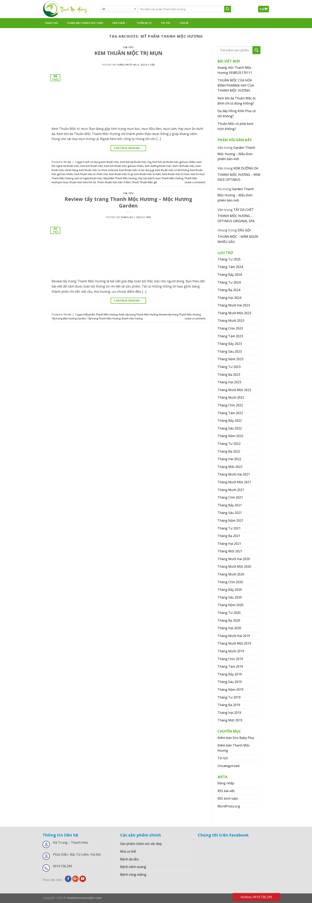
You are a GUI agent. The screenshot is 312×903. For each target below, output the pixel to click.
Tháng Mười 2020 (230, 574)
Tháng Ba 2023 (228, 374)
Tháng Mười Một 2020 (234, 566)
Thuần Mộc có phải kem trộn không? (235, 126)
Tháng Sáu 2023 (229, 351)
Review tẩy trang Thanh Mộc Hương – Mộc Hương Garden (128, 202)
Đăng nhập (225, 783)
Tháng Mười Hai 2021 (233, 474)
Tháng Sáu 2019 (229, 682)
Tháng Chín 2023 (230, 328)
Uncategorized (228, 766)
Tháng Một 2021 (229, 551)
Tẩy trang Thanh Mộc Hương (103, 318)
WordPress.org (228, 806)
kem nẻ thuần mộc (184, 166)
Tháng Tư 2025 (229, 259)
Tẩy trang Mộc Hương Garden (69, 318)
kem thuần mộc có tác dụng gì (136, 170)
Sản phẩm (120, 23)
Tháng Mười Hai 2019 (233, 636)
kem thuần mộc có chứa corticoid (98, 170)
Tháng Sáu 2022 (229, 428)
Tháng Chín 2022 (230, 405)
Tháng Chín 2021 (230, 497)
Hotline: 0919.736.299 (256, 897)
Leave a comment (195, 182)
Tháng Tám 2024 (230, 267)
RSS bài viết (226, 791)
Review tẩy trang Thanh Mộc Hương (180, 314)
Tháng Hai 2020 (229, 628)
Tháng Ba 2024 (228, 290)
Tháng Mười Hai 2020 (233, 559)
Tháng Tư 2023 (229, 367)
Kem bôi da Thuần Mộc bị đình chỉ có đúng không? (236, 101)
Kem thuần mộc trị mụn (175, 174)
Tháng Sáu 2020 (229, 597)
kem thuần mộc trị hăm (147, 174)
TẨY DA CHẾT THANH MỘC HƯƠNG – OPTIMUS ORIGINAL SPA (235, 215)
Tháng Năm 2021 (230, 520)
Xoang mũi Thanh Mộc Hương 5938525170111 (234, 70)
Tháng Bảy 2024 (229, 274)
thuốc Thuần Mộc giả (145, 182)
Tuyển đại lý (144, 23)
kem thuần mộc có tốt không (172, 170)
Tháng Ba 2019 (228, 705)
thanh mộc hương (132, 318)
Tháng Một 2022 (229, 467)
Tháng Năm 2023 (230, 359)
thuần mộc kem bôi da (83, 182)
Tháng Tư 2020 (229, 612)
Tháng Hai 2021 (229, 543)
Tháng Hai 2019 (229, 712)
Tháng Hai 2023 (229, 382)
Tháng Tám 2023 (230, 336)
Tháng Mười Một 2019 (234, 643)
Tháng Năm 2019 (230, 689)
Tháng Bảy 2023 (229, 343)
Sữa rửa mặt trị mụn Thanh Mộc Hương (160, 178)
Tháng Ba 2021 (228, 536)
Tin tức (166, 23)
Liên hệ (183, 23)
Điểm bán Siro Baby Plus (235, 738)
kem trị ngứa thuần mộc (88, 178)
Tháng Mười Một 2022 (234, 390)
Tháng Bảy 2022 (229, 420)
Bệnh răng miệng (133, 874)
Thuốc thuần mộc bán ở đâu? (114, 182)
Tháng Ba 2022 (228, 451)
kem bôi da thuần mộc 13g (135, 162)
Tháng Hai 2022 (229, 459)
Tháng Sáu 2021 (229, 513)
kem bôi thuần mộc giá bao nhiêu (124, 166)
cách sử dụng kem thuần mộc (101, 162)
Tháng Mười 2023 (230, 320)
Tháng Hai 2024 (229, 297)
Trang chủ (51, 23)
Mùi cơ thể (128, 851)
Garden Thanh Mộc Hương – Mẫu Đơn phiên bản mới (236, 153)
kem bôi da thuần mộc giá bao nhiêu (173, 162)
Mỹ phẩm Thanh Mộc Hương (119, 178)
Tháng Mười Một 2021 (234, 482)
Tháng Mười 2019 (230, 651)
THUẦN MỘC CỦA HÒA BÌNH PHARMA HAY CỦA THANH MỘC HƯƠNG (235, 85)
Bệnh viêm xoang (133, 867)
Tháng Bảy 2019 (229, 674)
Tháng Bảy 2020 (229, 589)
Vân (152, 64)
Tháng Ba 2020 (228, 620)
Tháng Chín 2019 (230, 659)
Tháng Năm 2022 (230, 436)
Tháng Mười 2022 (230, 397)
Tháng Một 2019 (229, 720)
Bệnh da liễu (129, 859)
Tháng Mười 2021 (230, 490)
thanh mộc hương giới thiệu (85, 23)
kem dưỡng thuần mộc (158, 166)
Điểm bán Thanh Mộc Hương (233, 748)
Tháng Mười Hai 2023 (233, 305)
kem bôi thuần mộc (91, 166)
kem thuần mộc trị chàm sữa (91, 174)
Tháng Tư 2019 (229, 697)
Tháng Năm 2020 (230, 605)
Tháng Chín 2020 (230, 582)
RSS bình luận (227, 798)
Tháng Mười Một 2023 (234, 313)
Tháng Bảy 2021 (229, 505)
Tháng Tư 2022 (229, 443)
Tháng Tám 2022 (230, 413)
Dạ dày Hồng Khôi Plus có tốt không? (236, 113)
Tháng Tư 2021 (229, 528)
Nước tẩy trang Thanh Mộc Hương (138, 314)
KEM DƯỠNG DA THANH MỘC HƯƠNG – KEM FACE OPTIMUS (238, 174)
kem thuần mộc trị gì (121, 174)
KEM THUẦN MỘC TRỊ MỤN (128, 53)
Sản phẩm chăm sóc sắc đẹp (141, 843)
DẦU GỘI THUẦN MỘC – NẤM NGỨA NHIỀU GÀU (237, 236)
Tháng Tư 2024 (229, 282)
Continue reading (128, 148)
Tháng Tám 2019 (230, 666)
